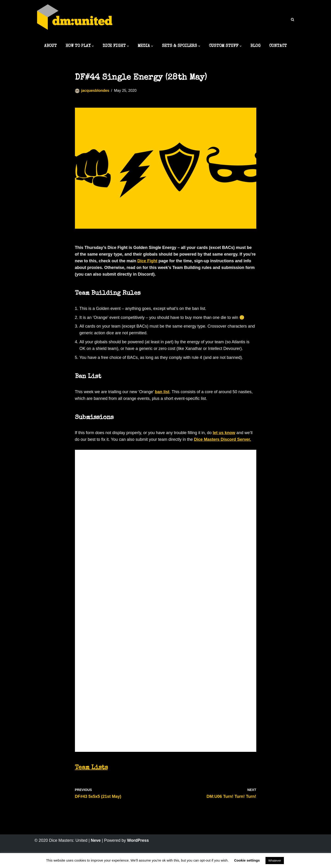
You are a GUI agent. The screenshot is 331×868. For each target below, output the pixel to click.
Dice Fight (147, 261)
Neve (96, 840)
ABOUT (50, 46)
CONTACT (278, 46)
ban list (162, 391)
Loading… (158, 600)
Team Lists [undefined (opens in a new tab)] (91, 768)
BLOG (255, 46)
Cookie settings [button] (247, 860)
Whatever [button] (274, 860)
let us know (224, 432)
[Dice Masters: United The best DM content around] (74, 20)
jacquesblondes (95, 90)
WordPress (138, 840)
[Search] (292, 19)
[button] (93, 46)
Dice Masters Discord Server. (222, 439)
